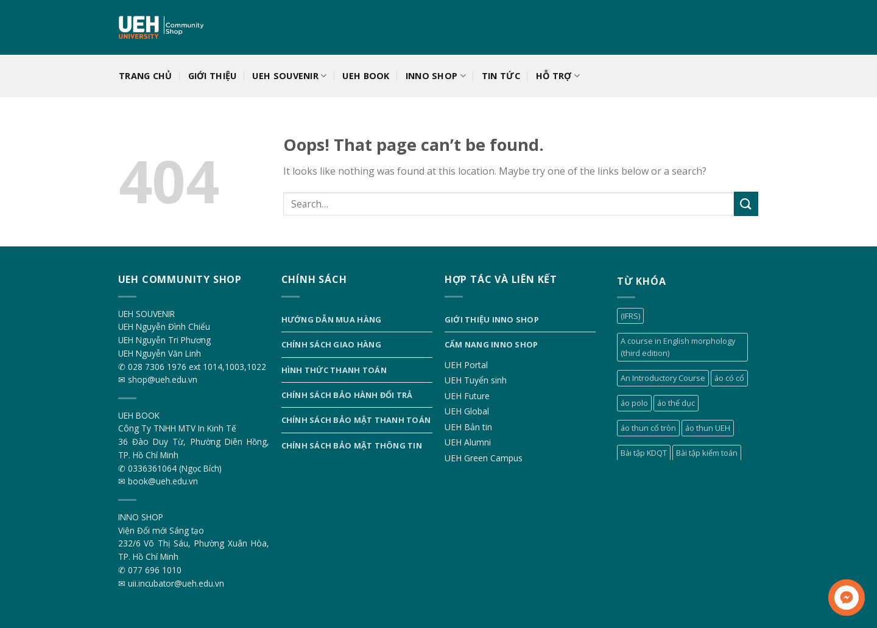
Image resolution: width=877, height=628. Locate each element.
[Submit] (746, 203)
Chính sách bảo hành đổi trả (347, 394)
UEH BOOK (365, 76)
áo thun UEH (707, 427)
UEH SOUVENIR (289, 76)
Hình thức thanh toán (334, 370)
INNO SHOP (436, 76)
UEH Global (467, 411)
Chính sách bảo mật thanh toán (356, 419)
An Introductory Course (663, 377)
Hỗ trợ (558, 76)
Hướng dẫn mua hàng (331, 319)
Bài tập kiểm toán (707, 452)
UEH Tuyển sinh (476, 380)
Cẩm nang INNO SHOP (491, 344)
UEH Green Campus (484, 458)
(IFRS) (630, 315)
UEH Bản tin (468, 427)
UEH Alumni (468, 442)
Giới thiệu (212, 76)
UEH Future (467, 396)
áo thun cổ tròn (648, 427)
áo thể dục (676, 402)
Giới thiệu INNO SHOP (492, 319)
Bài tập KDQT (644, 452)
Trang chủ (145, 76)
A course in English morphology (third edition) (678, 346)
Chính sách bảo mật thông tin (351, 445)
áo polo (634, 402)
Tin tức (501, 76)
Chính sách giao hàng (331, 344)
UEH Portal (466, 365)
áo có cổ (729, 377)
